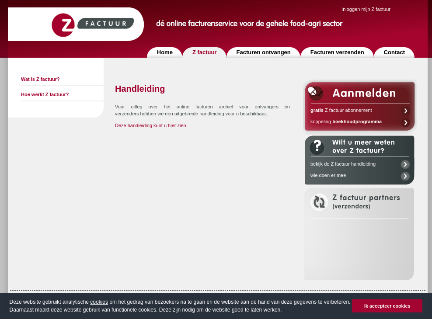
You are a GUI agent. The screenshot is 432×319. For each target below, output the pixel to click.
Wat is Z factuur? (40, 79)
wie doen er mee (328, 175)
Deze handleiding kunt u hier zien (150, 125)
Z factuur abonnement (341, 110)
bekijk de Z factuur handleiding (343, 163)
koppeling (346, 121)
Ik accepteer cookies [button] (387, 306)
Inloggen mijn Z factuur (365, 9)
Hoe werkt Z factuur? (45, 94)
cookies (99, 302)
